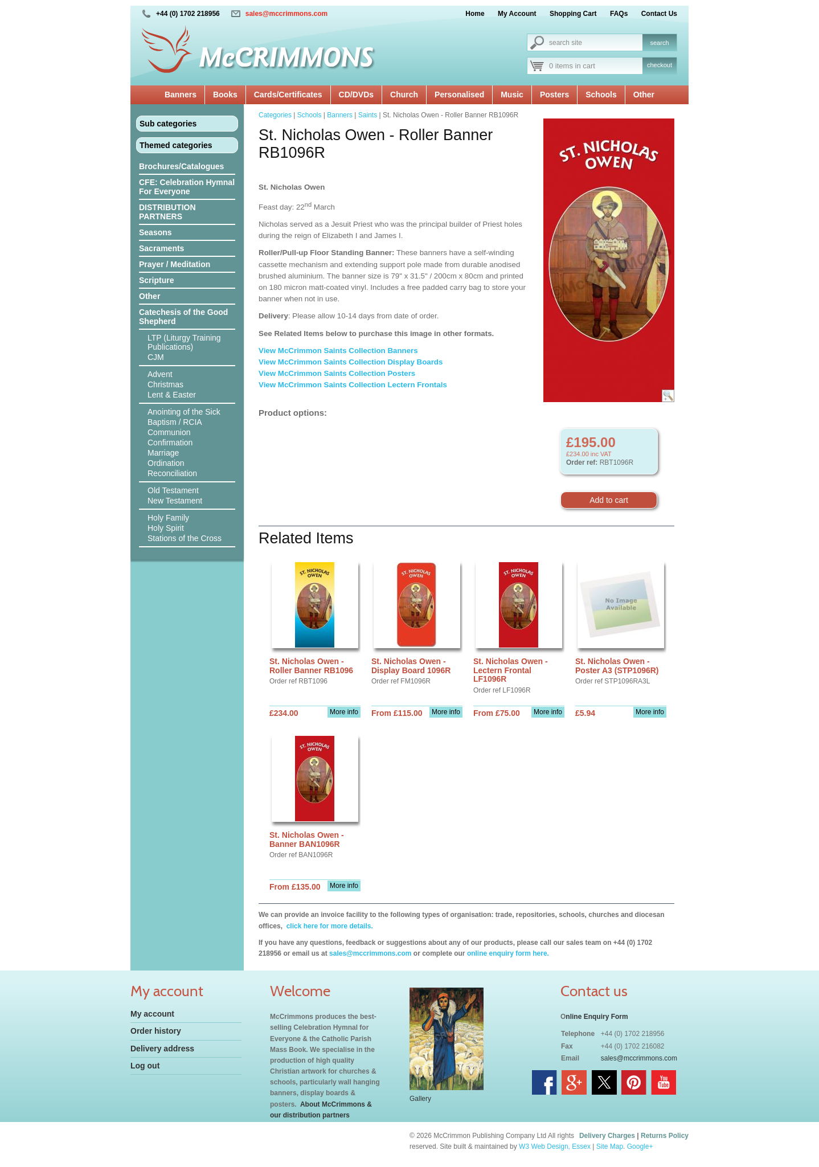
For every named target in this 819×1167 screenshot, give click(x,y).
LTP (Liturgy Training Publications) (184, 342)
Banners (180, 94)
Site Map (609, 1146)
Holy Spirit (166, 528)
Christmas (165, 384)
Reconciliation (172, 473)
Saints (367, 115)
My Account (517, 14)
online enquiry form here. (508, 953)
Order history (155, 1030)
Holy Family (168, 517)
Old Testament (173, 490)
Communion (169, 432)
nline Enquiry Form (597, 1017)
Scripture (156, 280)
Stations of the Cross (185, 538)
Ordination (166, 463)
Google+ (640, 1146)
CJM (156, 357)
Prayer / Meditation (174, 264)
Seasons (155, 232)
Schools (600, 94)
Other (643, 94)
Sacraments (161, 248)
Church (404, 94)
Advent (160, 374)
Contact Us (659, 14)
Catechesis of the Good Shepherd (183, 317)
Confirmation (170, 442)
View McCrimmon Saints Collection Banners (339, 350)
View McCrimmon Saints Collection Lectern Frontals (353, 384)
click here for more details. (328, 926)
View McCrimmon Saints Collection (323, 362)
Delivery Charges (607, 1136)
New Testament (175, 500)
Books (225, 94)
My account (152, 1013)
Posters (554, 94)
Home (474, 14)
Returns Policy (665, 1136)
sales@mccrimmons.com (286, 14)
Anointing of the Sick (184, 411)
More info (344, 712)
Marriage (163, 452)
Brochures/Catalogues (181, 166)
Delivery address (162, 1048)
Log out (144, 1065)
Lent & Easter (172, 394)
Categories (275, 115)
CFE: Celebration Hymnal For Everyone (187, 187)
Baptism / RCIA (175, 422)
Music (512, 94)
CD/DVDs (356, 94)
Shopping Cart (573, 14)
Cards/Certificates (288, 94)
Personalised (459, 94)
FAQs (619, 14)
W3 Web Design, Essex (555, 1146)
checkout (659, 65)
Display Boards (416, 362)
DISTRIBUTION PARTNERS (167, 212)
